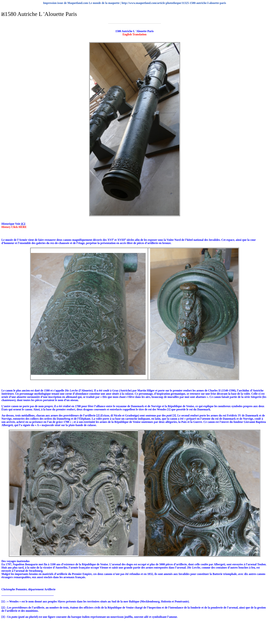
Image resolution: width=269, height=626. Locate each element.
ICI (22, 223)
